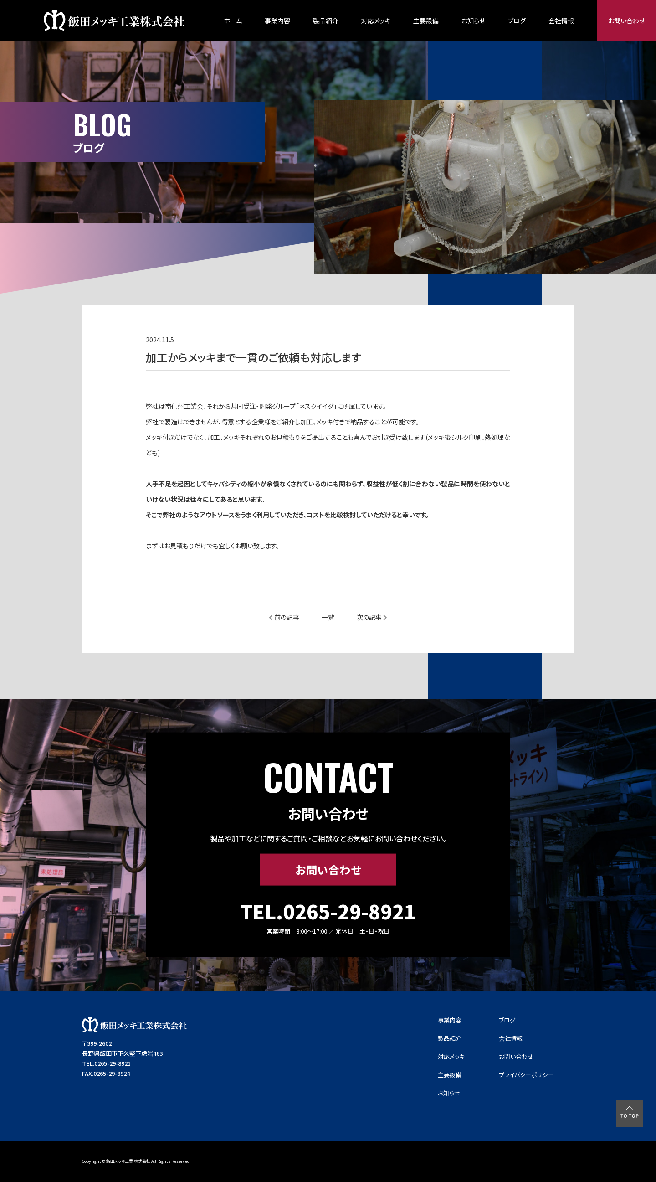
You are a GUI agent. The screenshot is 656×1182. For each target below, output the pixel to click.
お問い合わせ (626, 20)
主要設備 (426, 20)
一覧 (328, 617)
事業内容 (277, 20)
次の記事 (372, 617)
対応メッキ (375, 20)
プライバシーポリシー (526, 1074)
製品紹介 (325, 20)
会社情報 (561, 20)
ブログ (517, 20)
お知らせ (473, 20)
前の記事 (284, 617)
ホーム (233, 20)
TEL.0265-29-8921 (328, 911)
